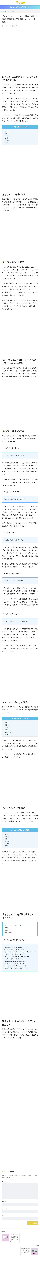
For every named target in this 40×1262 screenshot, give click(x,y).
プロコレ (31, 1255)
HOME (20, 1252)
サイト (4, 1216)
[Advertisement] (20, 50)
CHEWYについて (17, 1255)
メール (4, 1209)
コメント (5, 1182)
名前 (4, 1202)
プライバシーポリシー (20, 1258)
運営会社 (9, 1255)
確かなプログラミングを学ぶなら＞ (20, 7)
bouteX (25, 1255)
